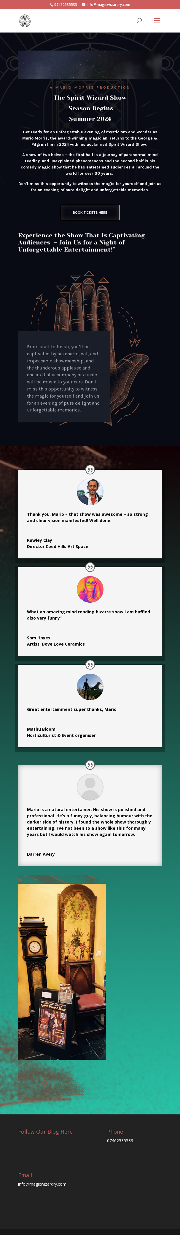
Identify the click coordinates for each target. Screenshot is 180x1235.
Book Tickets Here (90, 212)
